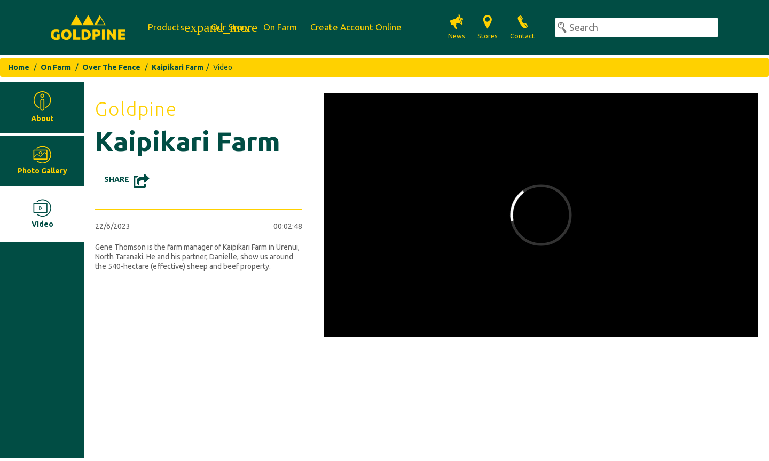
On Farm (280, 27)
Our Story (230, 27)
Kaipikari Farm (177, 67)
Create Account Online (356, 27)
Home (18, 67)
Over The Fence (111, 67)
